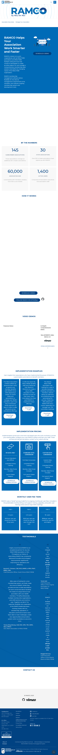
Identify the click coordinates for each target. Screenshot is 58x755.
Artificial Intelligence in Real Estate (42, 741)
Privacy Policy (19, 723)
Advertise (18, 715)
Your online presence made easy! (32, 751)
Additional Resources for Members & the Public (21, 720)
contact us (32, 439)
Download (9, 416)
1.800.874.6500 (35, 713)
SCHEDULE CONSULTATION (11, 481)
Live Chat (34, 716)
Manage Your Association (22, 22)
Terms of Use (19, 727)
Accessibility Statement (21, 725)
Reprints (18, 717)
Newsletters (18, 711)
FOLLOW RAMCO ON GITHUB (26, 300)
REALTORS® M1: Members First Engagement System (33, 743)
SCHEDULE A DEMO (42, 53)
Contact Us (34, 711)
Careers (17, 713)
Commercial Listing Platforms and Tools (24, 741)
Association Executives (8, 22)
